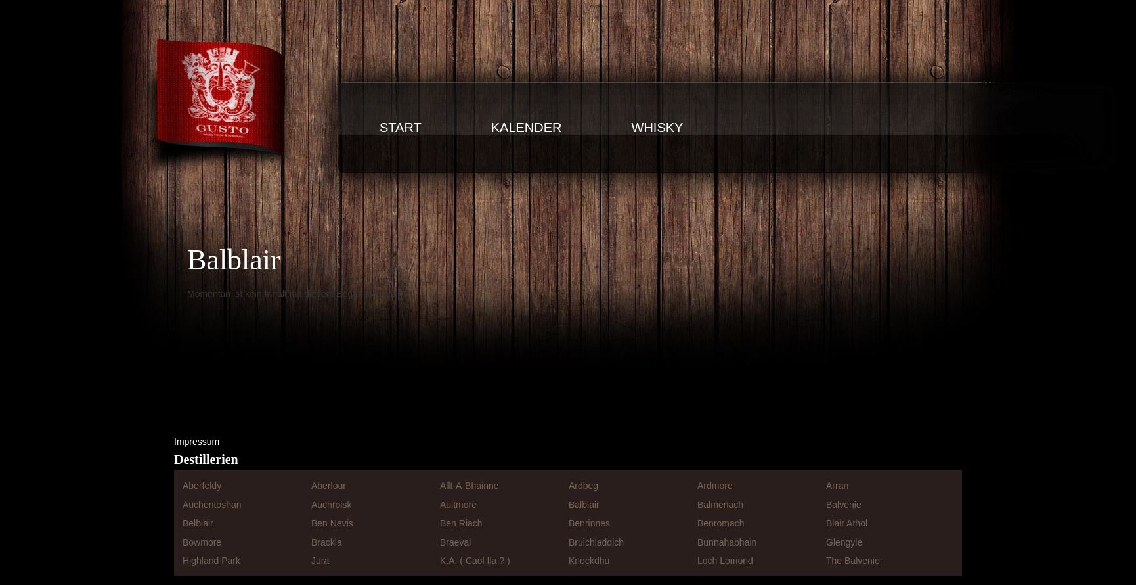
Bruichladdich (596, 542)
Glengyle (844, 542)
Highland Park (211, 560)
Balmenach (720, 505)
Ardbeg (583, 485)
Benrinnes (589, 523)
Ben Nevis (332, 523)
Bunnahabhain (726, 542)
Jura (320, 560)
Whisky (658, 127)
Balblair (584, 505)
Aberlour (328, 485)
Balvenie (844, 505)
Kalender (526, 127)
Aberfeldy (202, 485)
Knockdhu (589, 560)
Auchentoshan (212, 505)
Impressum (196, 441)
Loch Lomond (725, 560)
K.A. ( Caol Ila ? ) (475, 560)
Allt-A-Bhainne (469, 485)
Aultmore (458, 505)
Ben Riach (461, 523)
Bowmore (202, 542)
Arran (837, 485)
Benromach (721, 523)
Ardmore (715, 485)
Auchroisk (331, 505)
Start (401, 127)
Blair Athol (846, 523)
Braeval (455, 542)
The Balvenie (853, 560)
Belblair (198, 523)
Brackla (326, 542)
